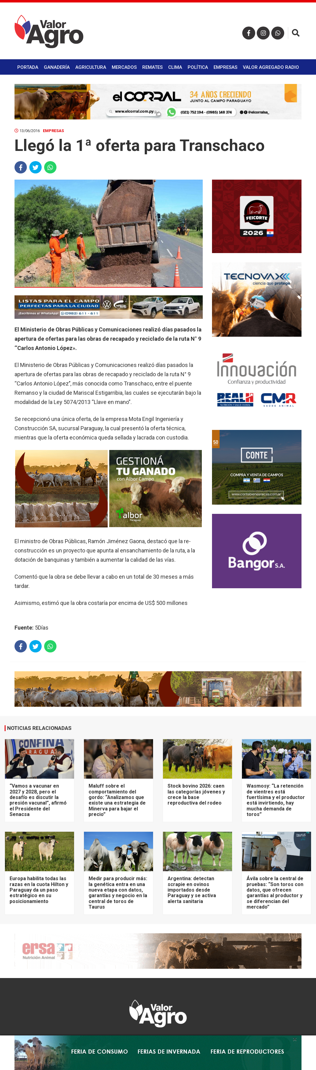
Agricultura (90, 67)
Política (198, 67)
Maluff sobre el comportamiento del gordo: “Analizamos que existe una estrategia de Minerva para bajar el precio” (117, 800)
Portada (27, 67)
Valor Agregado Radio (271, 67)
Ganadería (57, 67)
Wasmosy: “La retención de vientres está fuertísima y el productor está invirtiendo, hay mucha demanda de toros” (276, 800)
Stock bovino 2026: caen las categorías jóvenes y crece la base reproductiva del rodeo (196, 794)
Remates (152, 67)
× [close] (295, 1039)
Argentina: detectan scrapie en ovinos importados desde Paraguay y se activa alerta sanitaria (192, 890)
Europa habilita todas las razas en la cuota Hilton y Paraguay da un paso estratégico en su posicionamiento (39, 890)
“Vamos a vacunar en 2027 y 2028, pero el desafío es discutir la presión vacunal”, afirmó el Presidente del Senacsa (38, 800)
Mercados (124, 67)
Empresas (225, 67)
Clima (175, 67)
